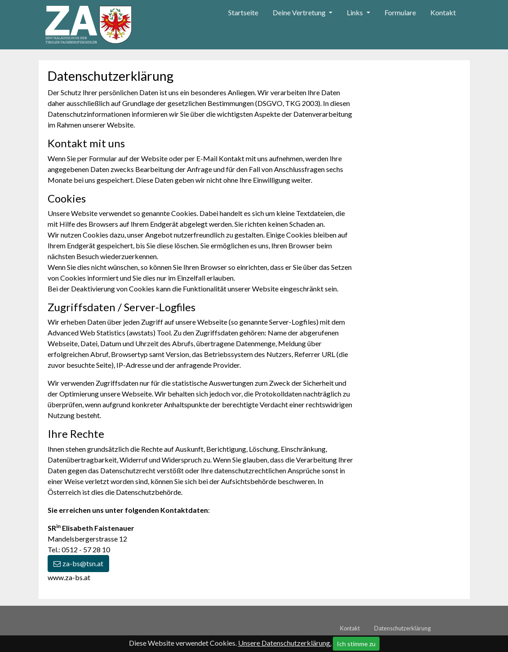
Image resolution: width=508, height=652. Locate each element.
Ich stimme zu (356, 644)
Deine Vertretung (300, 12)
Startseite (243, 12)
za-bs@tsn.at (82, 563)
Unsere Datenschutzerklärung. (284, 643)
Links (355, 12)
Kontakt (443, 12)
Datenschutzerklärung (402, 628)
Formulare (400, 12)
